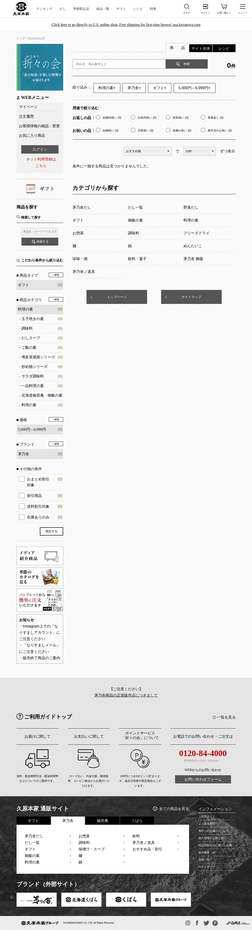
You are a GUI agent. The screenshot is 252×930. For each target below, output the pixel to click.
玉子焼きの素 (32, 319)
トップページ (117, 297)
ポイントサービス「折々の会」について (140, 735)
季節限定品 (81, 8)
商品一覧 (102, 8)
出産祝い (146, 130)
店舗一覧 (204, 859)
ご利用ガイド (206, 816)
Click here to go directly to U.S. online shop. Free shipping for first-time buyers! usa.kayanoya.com (126, 25)
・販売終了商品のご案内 (39, 658)
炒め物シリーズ (34, 367)
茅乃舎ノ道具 (143, 843)
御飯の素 (32, 856)
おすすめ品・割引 (147, 849)
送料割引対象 (44, 506)
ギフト (121, 8)
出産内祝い (147, 117)
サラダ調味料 (32, 376)
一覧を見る (226, 717)
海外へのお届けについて (213, 830)
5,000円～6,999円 (195, 88)
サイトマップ (191, 297)
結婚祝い (111, 130)
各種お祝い (182, 130)
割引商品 (44, 496)
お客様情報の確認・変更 (39, 126)
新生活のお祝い (220, 130)
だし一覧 (32, 843)
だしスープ (30, 338)
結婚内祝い (112, 117)
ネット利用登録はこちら (41, 162)
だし (62, 8)
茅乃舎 (134, 88)
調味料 (27, 328)
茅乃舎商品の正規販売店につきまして (126, 695)
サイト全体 (200, 48)
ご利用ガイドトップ (48, 717)
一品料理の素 (32, 386)
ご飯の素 (28, 347)
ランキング (44, 8)
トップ (21, 38)
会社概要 (204, 852)
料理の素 (25, 309)
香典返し (216, 117)
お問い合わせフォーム (203, 779)
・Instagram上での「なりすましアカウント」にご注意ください (39, 632)
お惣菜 (84, 836)
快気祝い (181, 117)
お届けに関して (37, 736)
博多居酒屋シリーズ (38, 357)
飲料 (136, 836)
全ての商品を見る (174, 809)
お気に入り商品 (32, 135)
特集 (153, 8)
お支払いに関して (89, 736)
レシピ (138, 8)
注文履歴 (26, 116)
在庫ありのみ (44, 517)
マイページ (28, 107)
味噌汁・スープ (92, 849)
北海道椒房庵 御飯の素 (41, 395)
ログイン (39, 149)
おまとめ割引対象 (44, 481)
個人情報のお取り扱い (212, 838)
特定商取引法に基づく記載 (215, 845)
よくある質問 (206, 823)
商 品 (177, 48)
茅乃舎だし (34, 836)
